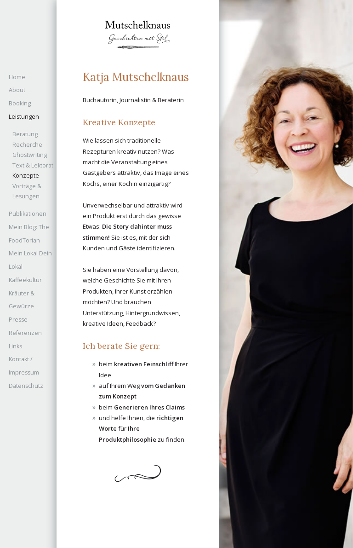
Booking (20, 103)
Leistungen (24, 117)
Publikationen (27, 214)
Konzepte (25, 175)
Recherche (27, 145)
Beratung (25, 134)
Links (15, 346)
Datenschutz (26, 386)
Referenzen (25, 333)
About (17, 90)
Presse (18, 319)
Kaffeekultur (25, 280)
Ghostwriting (29, 155)
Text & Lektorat (32, 165)
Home (17, 77)
